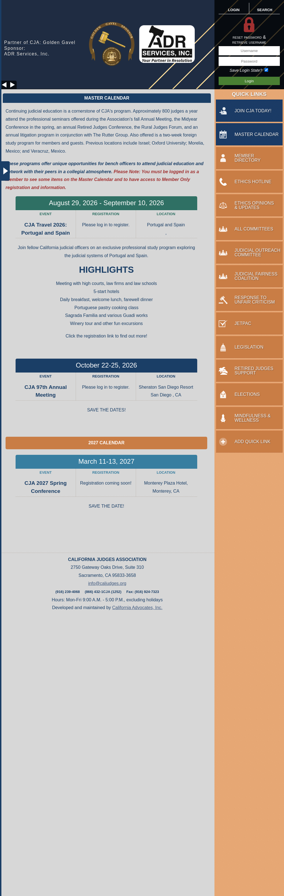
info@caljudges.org (107, 583)
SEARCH (264, 10)
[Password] (249, 61)
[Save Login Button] (249, 81)
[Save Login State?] (266, 70)
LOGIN (233, 10)
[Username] (249, 50)
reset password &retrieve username (249, 39)
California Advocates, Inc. (137, 607)
